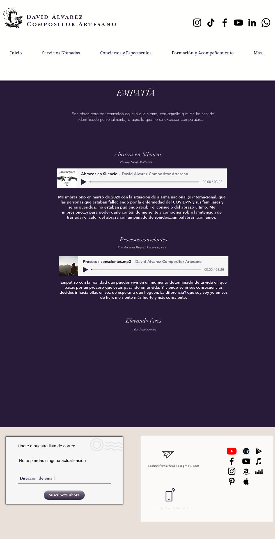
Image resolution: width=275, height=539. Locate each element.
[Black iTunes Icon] (259, 461)
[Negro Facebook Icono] (232, 461)
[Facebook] (224, 22)
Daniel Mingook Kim (139, 247)
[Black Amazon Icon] (246, 471)
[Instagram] (197, 22)
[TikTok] (210, 22)
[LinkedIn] (252, 22)
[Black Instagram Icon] (232, 471)
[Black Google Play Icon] (259, 451)
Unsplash (160, 247)
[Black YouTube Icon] (246, 461)
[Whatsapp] (265, 22)
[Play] (83, 182)
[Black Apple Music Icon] (246, 481)
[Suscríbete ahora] (64, 495)
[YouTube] (238, 22)
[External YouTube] (145, 388)
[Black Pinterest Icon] (232, 481)
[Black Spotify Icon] (246, 451)
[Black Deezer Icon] (259, 471)
